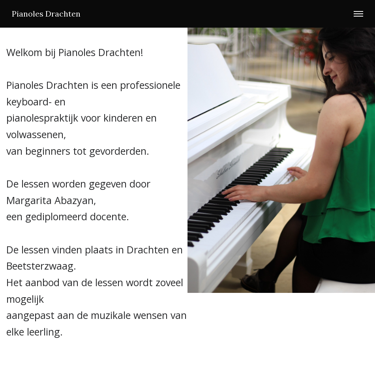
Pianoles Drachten (46, 14)
